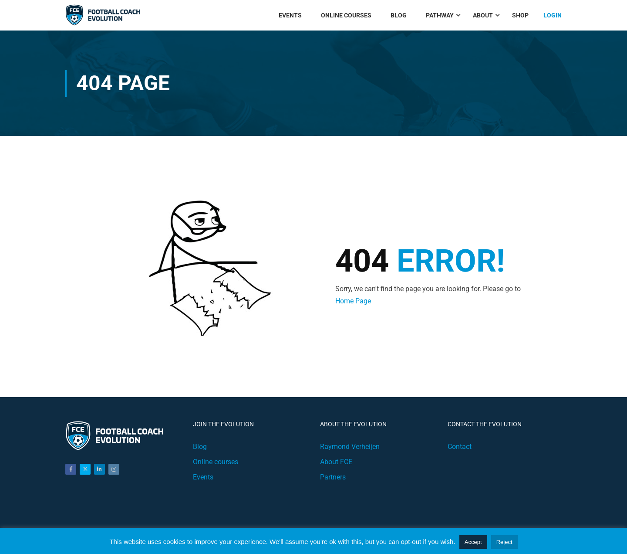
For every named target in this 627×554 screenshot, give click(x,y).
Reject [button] (504, 542)
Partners (333, 477)
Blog (399, 15)
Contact (460, 446)
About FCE (336, 462)
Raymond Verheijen (350, 446)
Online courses (215, 462)
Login (552, 15)
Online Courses (346, 15)
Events (290, 15)
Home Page (353, 301)
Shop (520, 15)
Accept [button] (473, 542)
